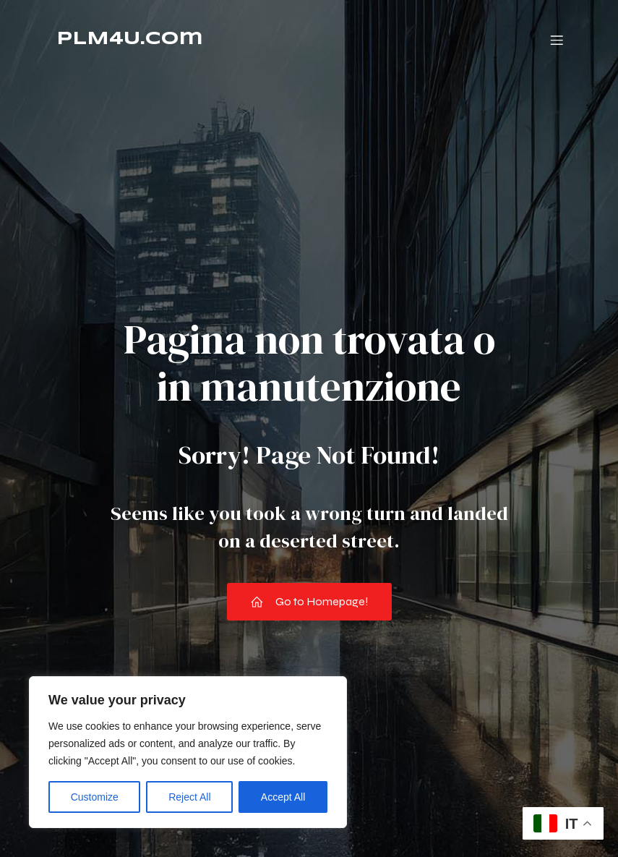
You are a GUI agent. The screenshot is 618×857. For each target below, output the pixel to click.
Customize (95, 797)
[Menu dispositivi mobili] (557, 39)
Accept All (283, 797)
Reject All (189, 797)
